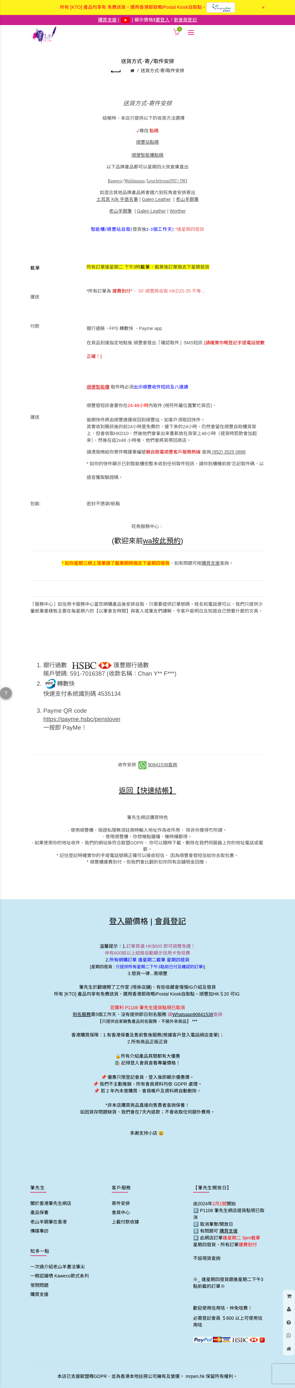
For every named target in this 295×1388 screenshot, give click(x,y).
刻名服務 (82, 1014)
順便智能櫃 (98, 387)
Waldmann (134, 181)
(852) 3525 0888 (228, 452)
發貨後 (147, 229)
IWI (183, 181)
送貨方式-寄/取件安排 (163, 70)
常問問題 (39, 1285)
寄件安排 (121, 1203)
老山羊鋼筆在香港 (48, 1221)
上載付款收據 (125, 1221)
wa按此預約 (162, 541)
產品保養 (39, 1212)
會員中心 (121, 1212)
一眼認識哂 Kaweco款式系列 (59, 1275)
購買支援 (211, 563)
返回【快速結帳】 (147, 791)
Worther (178, 211)
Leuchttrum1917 (162, 181)
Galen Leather (156, 199)
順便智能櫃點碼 (147, 155)
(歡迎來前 (127, 541)
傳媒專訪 (39, 1231)
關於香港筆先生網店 (50, 1203)
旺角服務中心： (147, 526)
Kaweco (115, 181)
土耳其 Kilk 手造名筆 (117, 199)
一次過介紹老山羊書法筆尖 (57, 1266)
